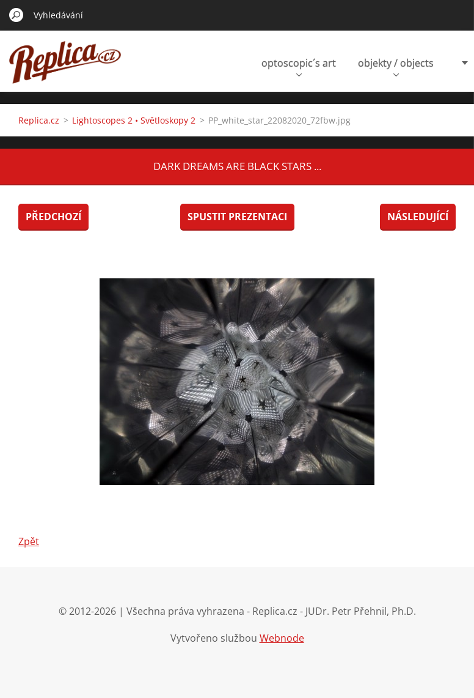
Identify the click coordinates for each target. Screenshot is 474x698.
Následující (417, 216)
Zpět (28, 541)
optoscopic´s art (299, 66)
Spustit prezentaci (237, 216)
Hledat (16, 15)
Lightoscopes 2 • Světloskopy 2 (133, 120)
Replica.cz (38, 120)
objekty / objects (396, 66)
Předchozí (53, 216)
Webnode (282, 638)
